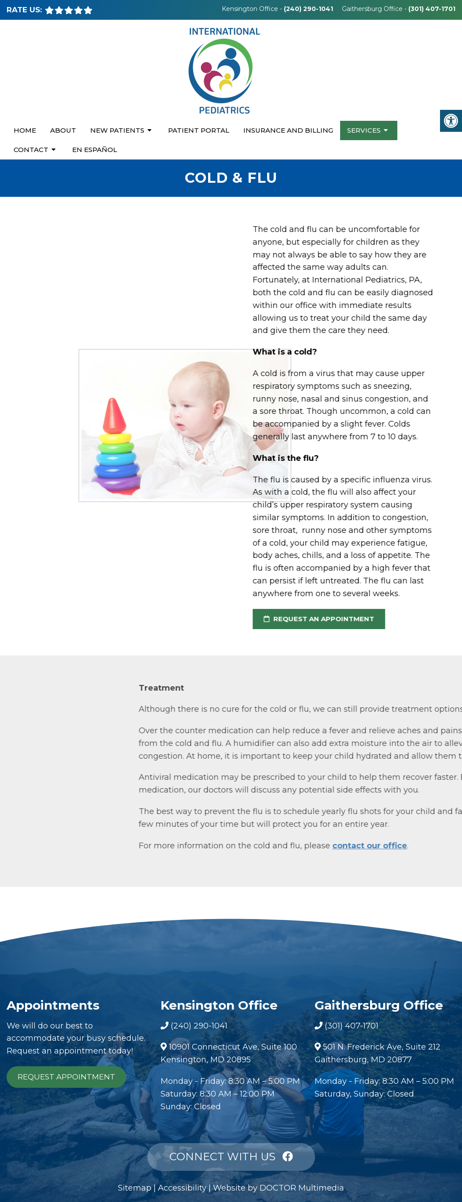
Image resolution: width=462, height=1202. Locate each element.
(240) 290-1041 (308, 9)
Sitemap (134, 1188)
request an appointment (312, 619)
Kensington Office (251, 9)
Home (25, 130)
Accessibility (182, 1188)
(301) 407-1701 (431, 9)
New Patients (117, 130)
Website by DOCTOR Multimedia (278, 1188)
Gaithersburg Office (373, 9)
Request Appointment (66, 1076)
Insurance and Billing (288, 130)
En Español (94, 149)
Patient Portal (198, 130)
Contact (31, 149)
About (63, 130)
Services (364, 130)
